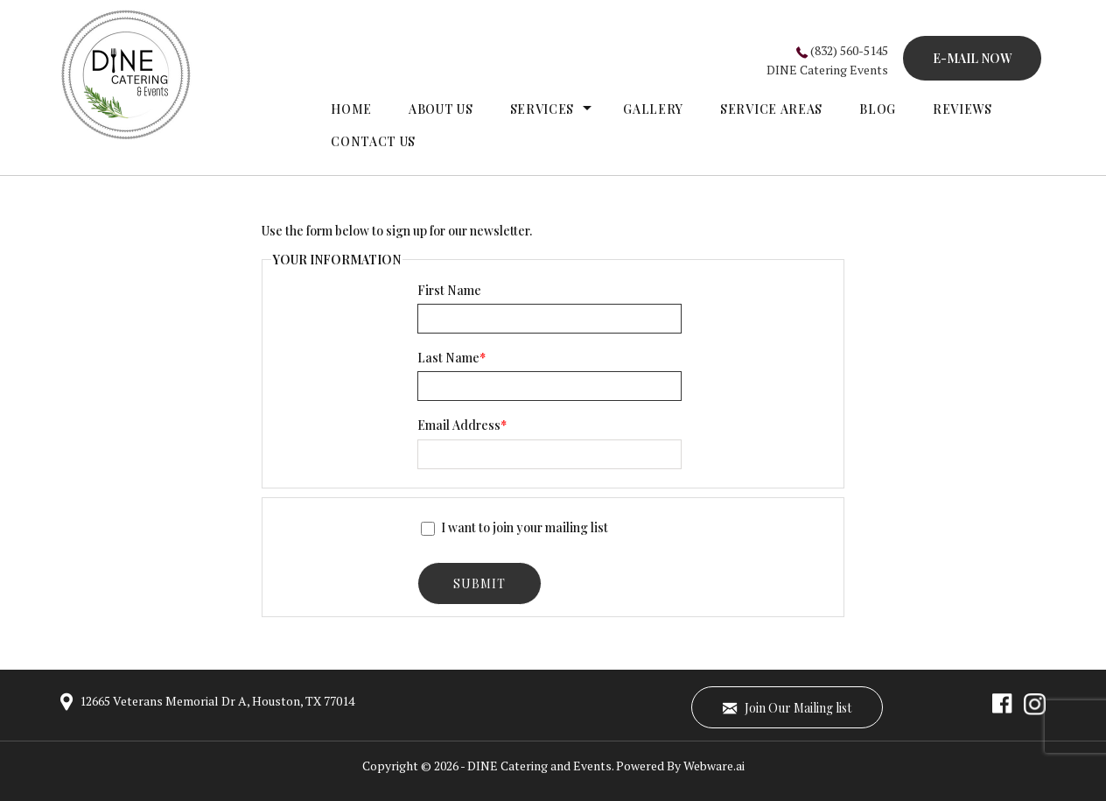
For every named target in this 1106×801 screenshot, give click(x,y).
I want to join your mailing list (514, 527)
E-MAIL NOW (972, 58)
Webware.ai (714, 765)
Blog (877, 109)
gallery (653, 109)
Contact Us (373, 141)
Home (351, 109)
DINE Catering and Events (539, 765)
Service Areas (771, 109)
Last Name (451, 357)
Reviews (962, 109)
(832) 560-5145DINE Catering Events (827, 60)
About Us (441, 109)
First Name (449, 290)
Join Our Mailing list (787, 707)
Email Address (462, 425)
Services (542, 109)
